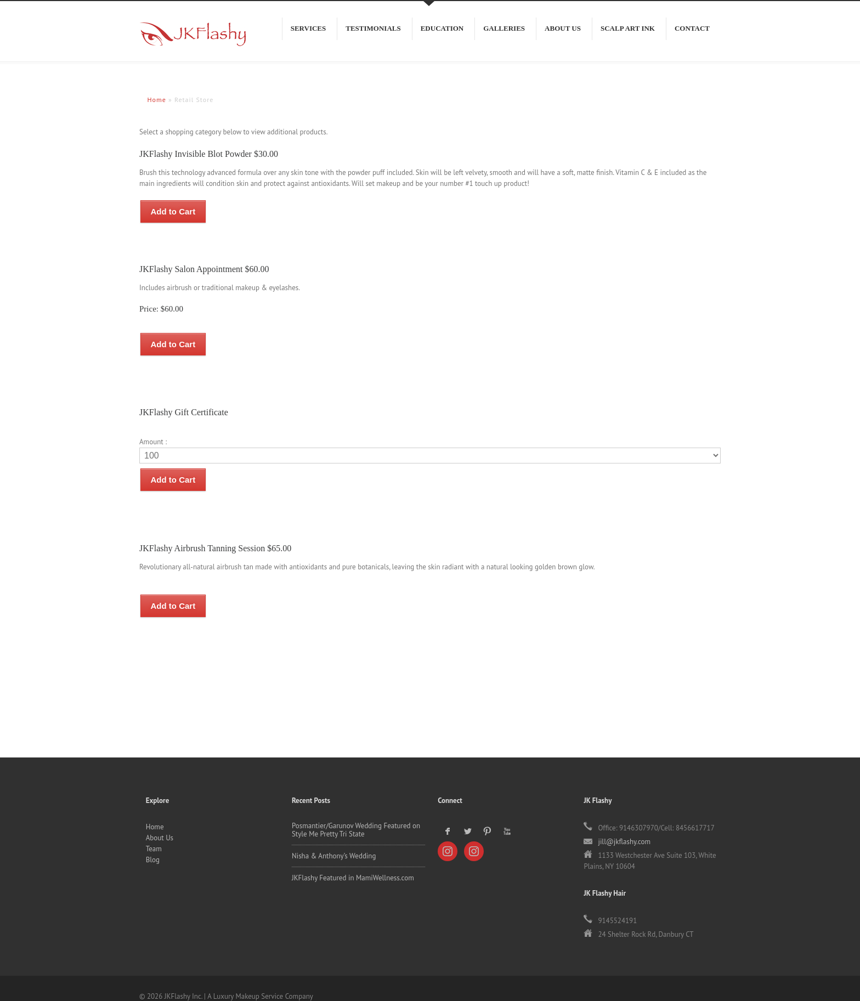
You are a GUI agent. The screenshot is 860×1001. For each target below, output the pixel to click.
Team (154, 832)
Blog (153, 843)
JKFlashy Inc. (189, 39)
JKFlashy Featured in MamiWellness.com (353, 861)
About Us (159, 821)
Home (155, 810)
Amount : (153, 433)
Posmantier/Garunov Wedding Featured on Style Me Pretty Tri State (356, 813)
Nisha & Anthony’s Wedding (334, 839)
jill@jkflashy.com (624, 825)
